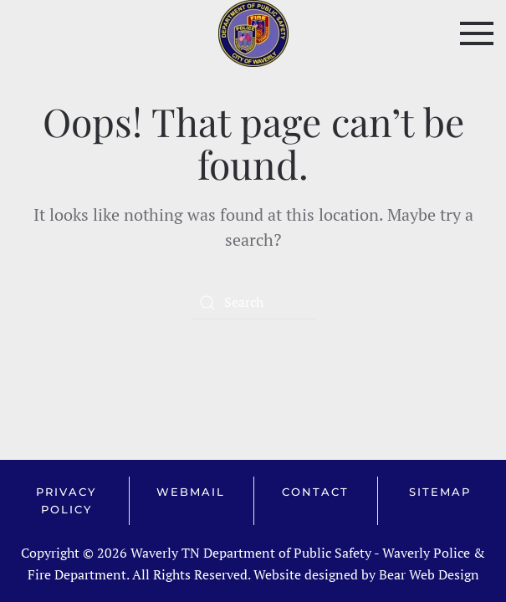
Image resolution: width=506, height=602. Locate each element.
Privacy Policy (66, 500)
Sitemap (440, 491)
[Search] (253, 302)
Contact (315, 491)
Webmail (190, 491)
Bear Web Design (429, 574)
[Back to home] (253, 33)
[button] (476, 33)
